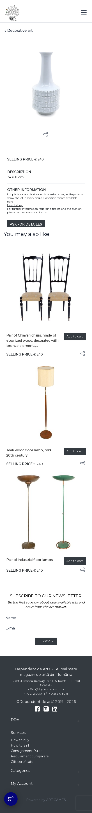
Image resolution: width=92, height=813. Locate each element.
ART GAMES (56, 800)
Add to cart (75, 336)
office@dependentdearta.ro (46, 689)
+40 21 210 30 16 (34, 693)
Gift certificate (22, 762)
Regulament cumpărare (30, 756)
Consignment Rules (26, 751)
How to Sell (20, 745)
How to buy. (15, 205)
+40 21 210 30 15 (57, 693)
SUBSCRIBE (46, 641)
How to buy (20, 740)
